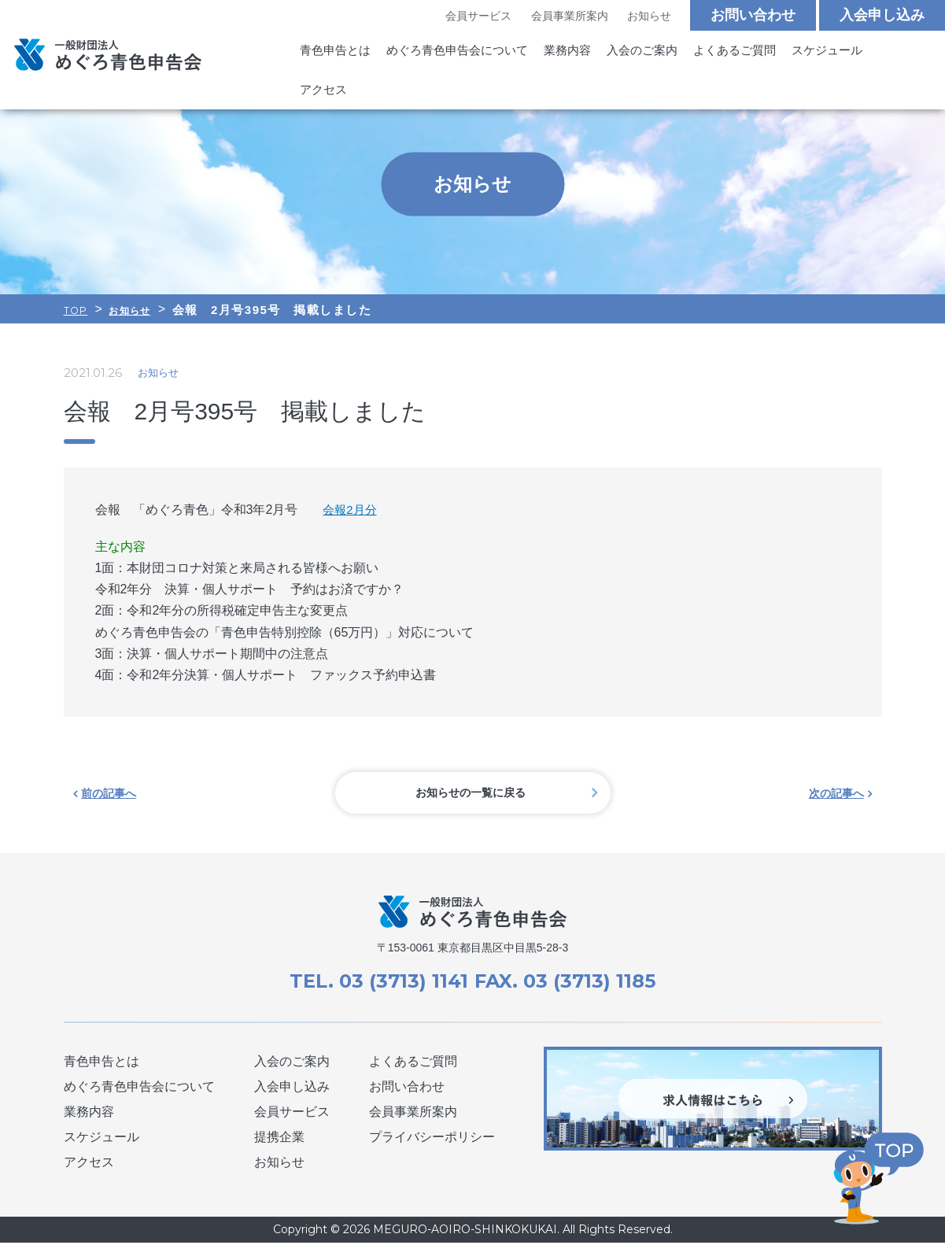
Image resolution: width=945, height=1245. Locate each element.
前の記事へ (108, 793)
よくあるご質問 (709, 52)
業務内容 (552, 52)
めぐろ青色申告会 (108, 37)
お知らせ (648, 16)
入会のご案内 (622, 52)
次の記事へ (836, 793)
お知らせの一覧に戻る (473, 793)
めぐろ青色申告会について (448, 52)
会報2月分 (351, 509)
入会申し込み (882, 16)
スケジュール (797, 52)
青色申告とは (333, 52)
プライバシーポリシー (432, 1139)
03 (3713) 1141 (398, 982)
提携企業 (279, 1139)
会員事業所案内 (568, 16)
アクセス (868, 52)
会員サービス (478, 16)
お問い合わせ (753, 16)
